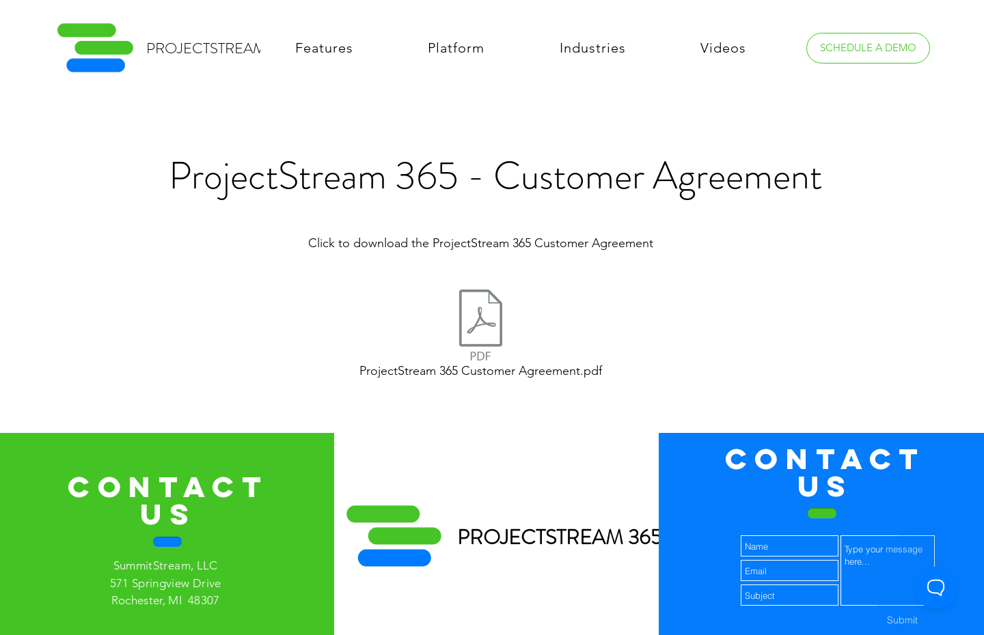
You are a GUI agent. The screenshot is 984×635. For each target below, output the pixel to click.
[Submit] (902, 620)
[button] (324, 48)
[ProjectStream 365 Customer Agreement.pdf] (480, 337)
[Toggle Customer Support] (936, 587)
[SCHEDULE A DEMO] (868, 48)
